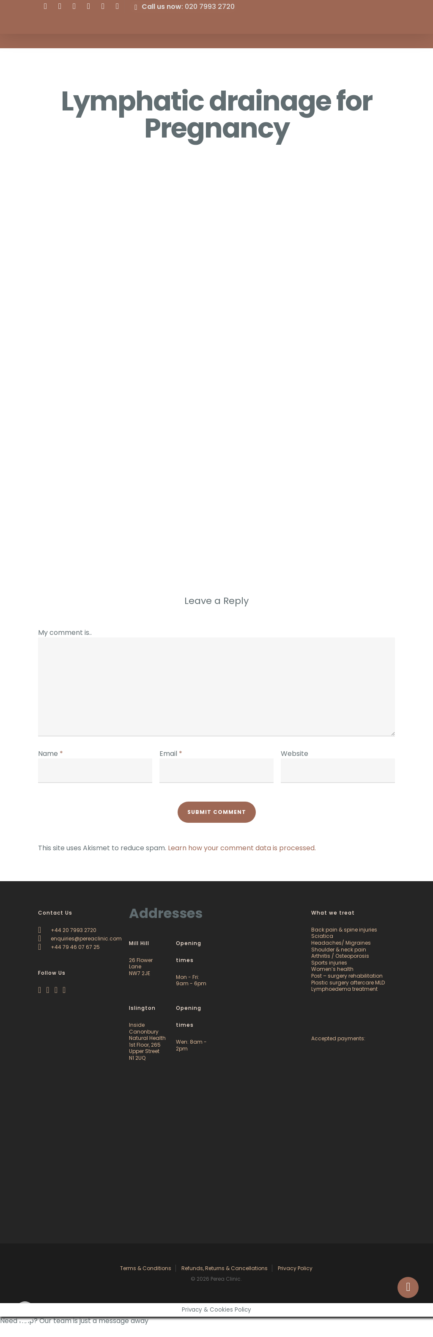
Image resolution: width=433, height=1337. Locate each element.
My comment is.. (65, 632)
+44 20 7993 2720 (67, 930)
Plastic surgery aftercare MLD (348, 982)
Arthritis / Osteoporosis (340, 955)
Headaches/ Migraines (341, 942)
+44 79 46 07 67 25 (69, 947)
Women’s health (332, 969)
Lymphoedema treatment (344, 988)
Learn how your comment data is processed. (242, 848)
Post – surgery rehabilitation (347, 975)
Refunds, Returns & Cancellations (224, 1268)
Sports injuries (329, 962)
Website (294, 753)
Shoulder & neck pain (338, 949)
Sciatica (322, 936)
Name (50, 753)
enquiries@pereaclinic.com (80, 938)
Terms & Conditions (145, 1268)
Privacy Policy (295, 1268)
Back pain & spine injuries (344, 929)
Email (170, 753)
